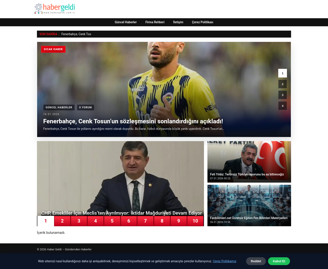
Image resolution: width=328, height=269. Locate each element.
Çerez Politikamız (224, 261)
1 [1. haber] (282, 73)
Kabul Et (279, 261)
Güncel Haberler (126, 22)
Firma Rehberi (154, 22)
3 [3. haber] (282, 95)
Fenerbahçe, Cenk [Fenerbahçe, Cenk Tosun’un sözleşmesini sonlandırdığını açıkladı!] (73, 34)
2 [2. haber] (282, 84)
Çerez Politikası (202, 22)
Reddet (256, 261)
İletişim (178, 22)
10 (195, 221)
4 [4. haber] (282, 105)
